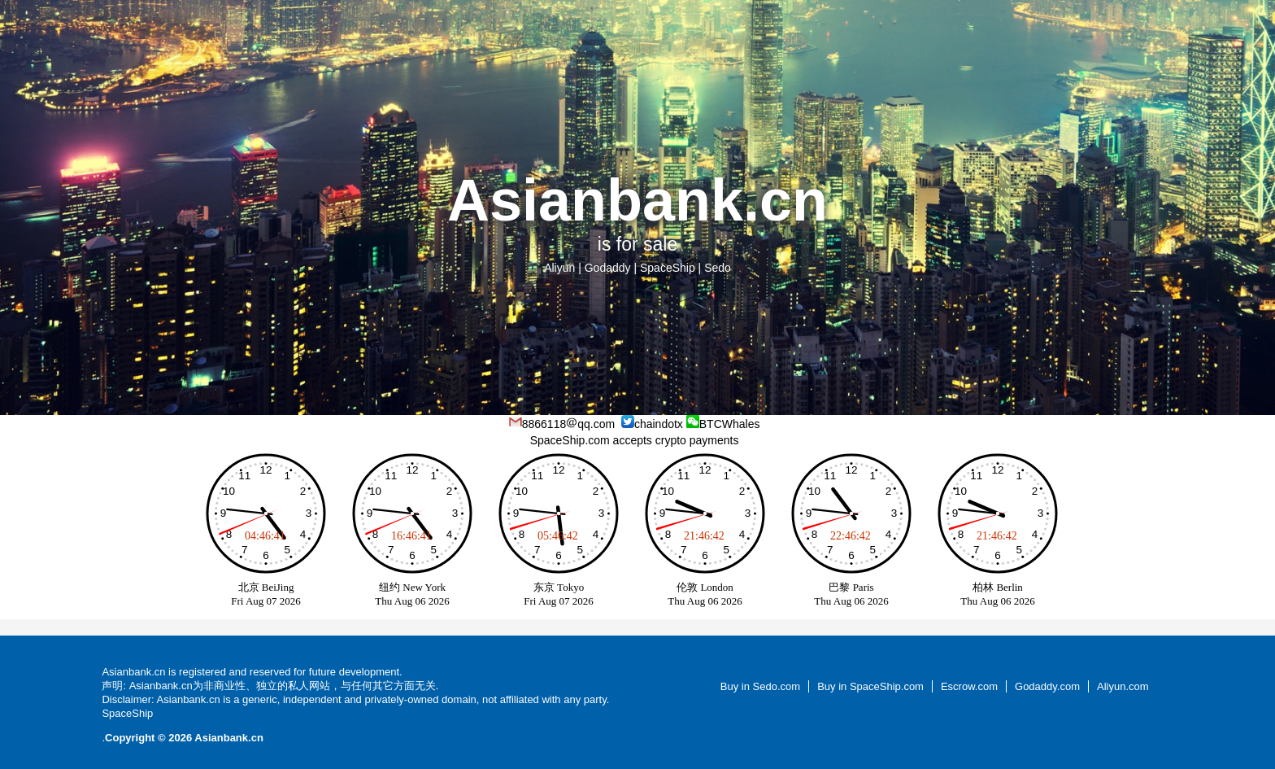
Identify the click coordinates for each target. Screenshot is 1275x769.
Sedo (717, 267)
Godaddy (608, 267)
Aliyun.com (1123, 686)
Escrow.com (969, 686)
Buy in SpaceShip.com (870, 686)
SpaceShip (667, 267)
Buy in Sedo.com (760, 686)
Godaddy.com (1047, 686)
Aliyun (559, 267)
